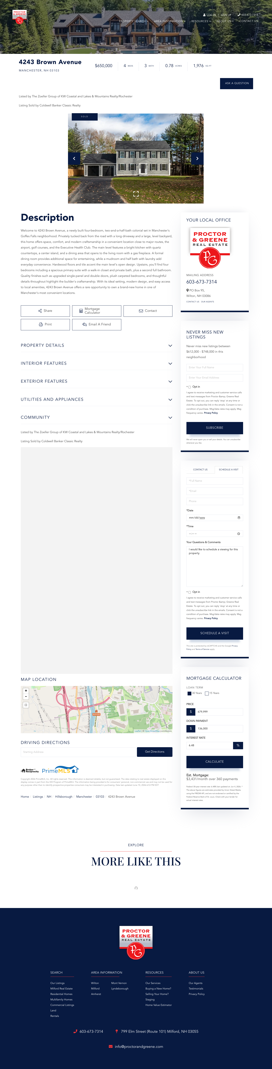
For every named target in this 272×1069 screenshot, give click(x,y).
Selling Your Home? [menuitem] (156, 994)
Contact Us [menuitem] (249, 21)
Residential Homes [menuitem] (61, 994)
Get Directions (154, 751)
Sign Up (226, 15)
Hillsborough (63, 796)
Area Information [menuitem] (168, 21)
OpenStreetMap (152, 731)
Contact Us (192, 302)
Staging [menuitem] (150, 1000)
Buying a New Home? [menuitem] (158, 989)
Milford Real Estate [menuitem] (61, 989)
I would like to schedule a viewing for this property (214, 566)
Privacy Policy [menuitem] (197, 994)
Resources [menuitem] (200, 21)
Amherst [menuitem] (96, 994)
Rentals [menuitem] (54, 1016)
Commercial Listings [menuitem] (62, 1005)
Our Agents (207, 302)
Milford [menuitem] (95, 989)
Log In (209, 15)
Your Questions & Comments (203, 542)
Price (190, 704)
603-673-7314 (201, 282)
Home (25, 796)
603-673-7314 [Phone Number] (248, 15)
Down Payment (197, 721)
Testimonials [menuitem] (196, 989)
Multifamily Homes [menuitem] (61, 1000)
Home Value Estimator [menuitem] (158, 1005)
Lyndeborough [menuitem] (119, 989)
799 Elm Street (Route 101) (157, 1031)
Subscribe (214, 428)
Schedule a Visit (228, 470)
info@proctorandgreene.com (136, 1047)
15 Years (212, 693)
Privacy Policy (211, 413)
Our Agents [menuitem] (195, 983)
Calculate (215, 761)
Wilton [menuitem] (95, 983)
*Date (189, 510)
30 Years (195, 693)
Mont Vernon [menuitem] (119, 983)
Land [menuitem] (53, 1010)
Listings (38, 796)
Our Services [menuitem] (152, 983)
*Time (189, 526)
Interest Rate (196, 738)
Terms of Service (202, 649)
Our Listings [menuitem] (57, 983)
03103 (100, 796)
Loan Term (194, 688)
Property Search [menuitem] (132, 21)
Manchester (84, 796)
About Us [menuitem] (224, 21)
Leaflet (138, 731)
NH (49, 796)
